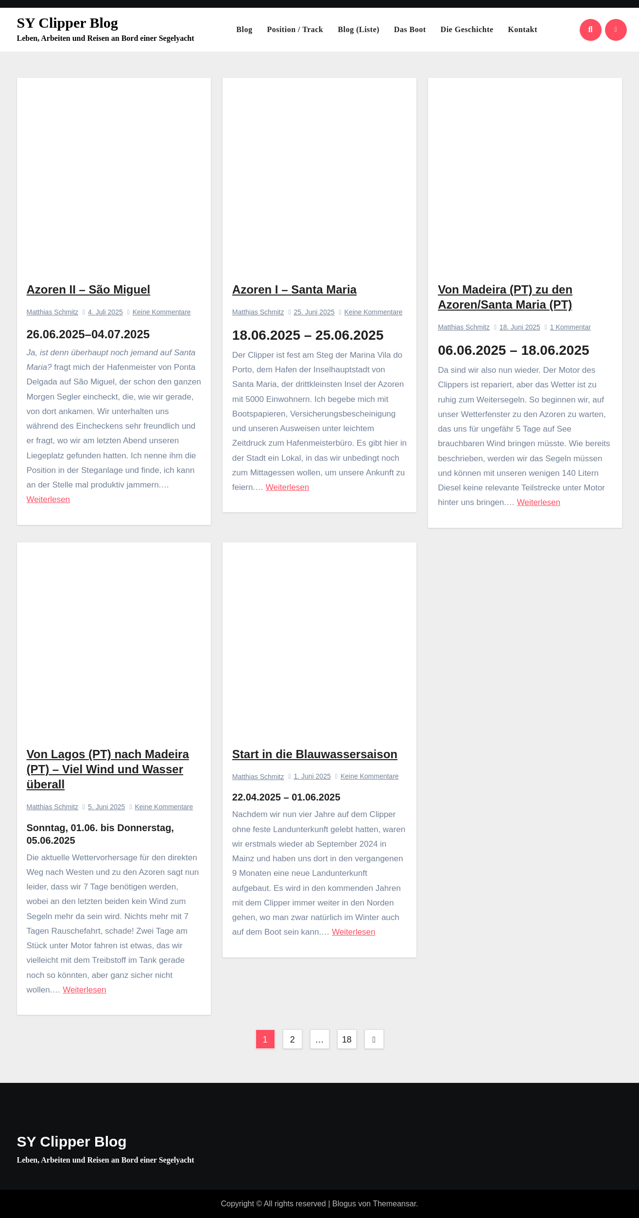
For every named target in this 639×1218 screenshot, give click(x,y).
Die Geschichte (467, 29)
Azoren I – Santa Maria (294, 289)
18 (346, 1039)
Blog (244, 29)
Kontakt (522, 29)
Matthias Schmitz (53, 312)
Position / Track (295, 29)
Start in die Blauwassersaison (314, 754)
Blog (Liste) (359, 29)
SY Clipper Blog (67, 23)
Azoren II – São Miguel (89, 289)
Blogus (344, 1204)
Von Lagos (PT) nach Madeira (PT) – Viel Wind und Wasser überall (108, 769)
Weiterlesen (48, 499)
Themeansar (394, 1204)
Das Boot (410, 29)
